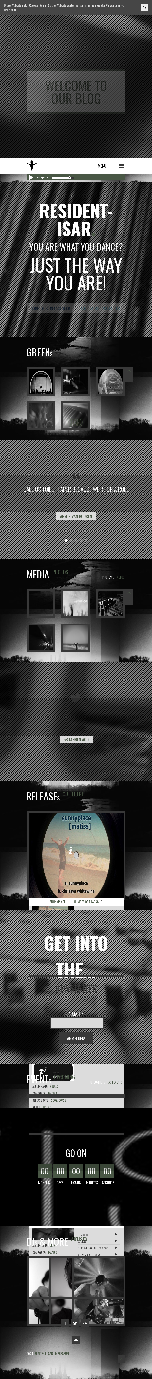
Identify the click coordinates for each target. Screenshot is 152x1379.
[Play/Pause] (30, 178)
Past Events (115, 1082)
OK (144, 7)
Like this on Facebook (51, 308)
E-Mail (76, 1013)
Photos (107, 577)
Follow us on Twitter (100, 308)
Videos (120, 577)
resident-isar (41, 164)
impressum (61, 1353)
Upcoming (96, 1082)
